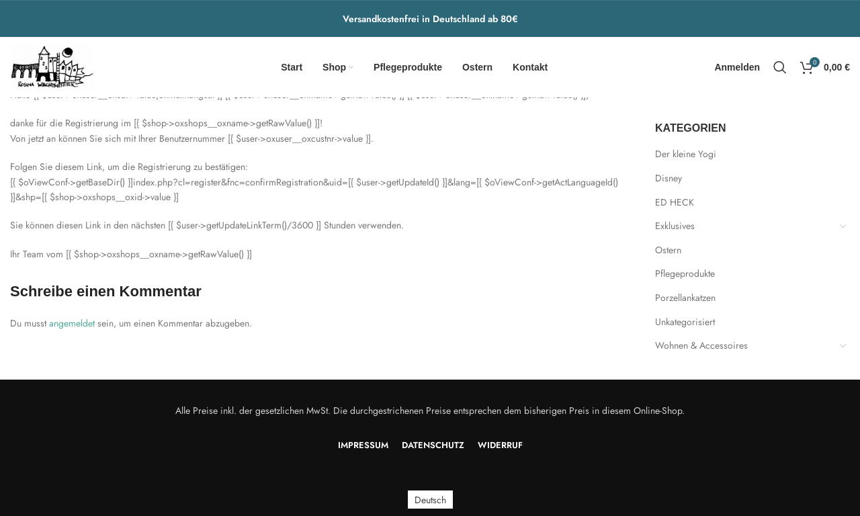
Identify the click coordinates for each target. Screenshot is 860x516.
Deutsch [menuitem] (430, 500)
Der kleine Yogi (685, 154)
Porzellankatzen (685, 297)
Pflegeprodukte (685, 273)
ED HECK (674, 202)
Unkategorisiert (685, 322)
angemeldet (72, 323)
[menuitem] (430, 499)
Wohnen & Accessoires (701, 345)
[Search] (780, 67)
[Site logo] (52, 66)
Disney (668, 178)
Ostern (668, 250)
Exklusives (675, 225)
